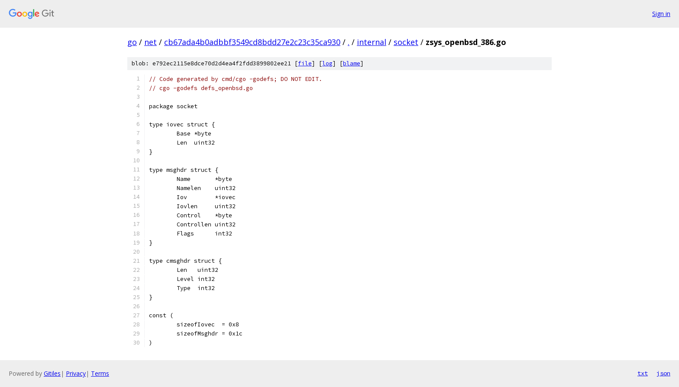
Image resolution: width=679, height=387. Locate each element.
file (305, 63)
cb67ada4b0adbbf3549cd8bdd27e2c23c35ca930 (252, 42)
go (132, 42)
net (150, 42)
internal (371, 42)
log (327, 63)
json (663, 373)
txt (642, 373)
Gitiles (52, 373)
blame (351, 63)
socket (406, 42)
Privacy (76, 373)
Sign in (661, 14)
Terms (100, 373)
